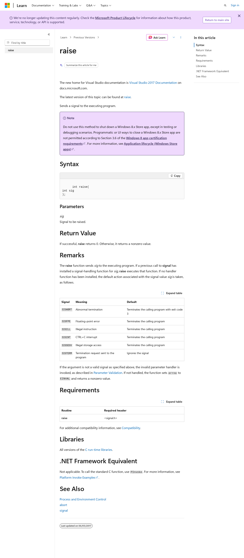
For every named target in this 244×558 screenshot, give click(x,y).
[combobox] (27, 43)
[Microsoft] (7, 5)
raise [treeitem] (11, 50)
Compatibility (131, 428)
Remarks (201, 55)
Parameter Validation (108, 372)
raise (127, 97)
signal (64, 510)
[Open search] (225, 5)
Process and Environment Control (83, 499)
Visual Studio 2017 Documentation (153, 82)
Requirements (204, 60)
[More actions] (180, 37)
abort (63, 505)
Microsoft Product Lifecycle (115, 18)
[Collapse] (49, 34)
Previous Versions (84, 37)
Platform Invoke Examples (77, 477)
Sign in (235, 5)
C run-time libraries (98, 449)
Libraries (201, 66)
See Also (201, 76)
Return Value (203, 50)
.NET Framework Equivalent (212, 71)
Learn (63, 37)
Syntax (200, 45)
